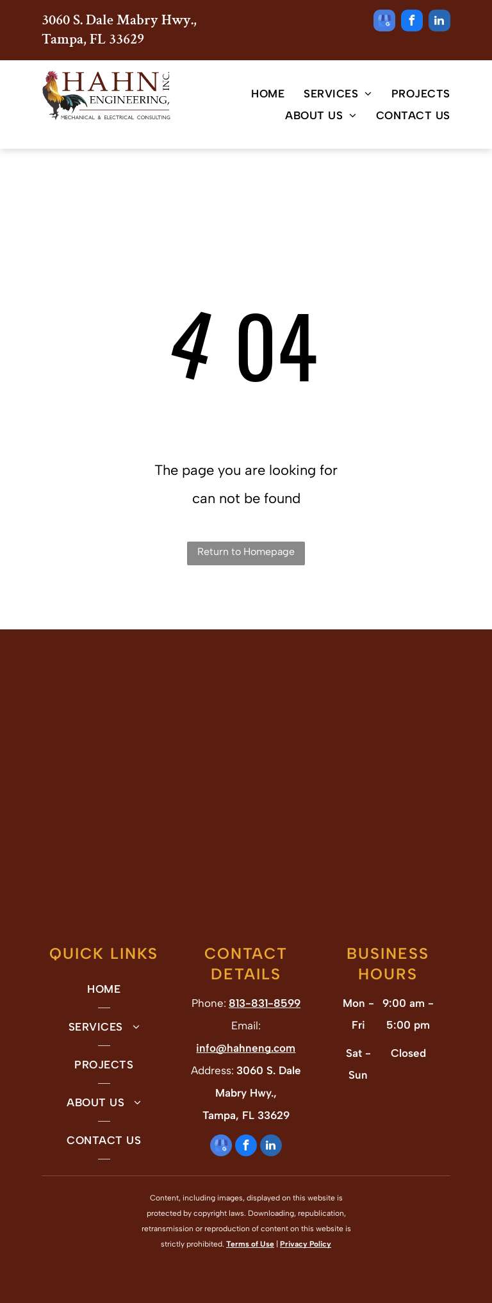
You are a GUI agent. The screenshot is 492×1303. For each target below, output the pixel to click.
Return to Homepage (246, 551)
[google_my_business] (384, 22)
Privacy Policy (305, 1244)
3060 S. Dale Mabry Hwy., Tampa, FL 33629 (119, 29)
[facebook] (412, 22)
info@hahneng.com (245, 1048)
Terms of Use (250, 1244)
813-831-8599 (264, 1003)
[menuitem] (258, 93)
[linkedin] (439, 22)
